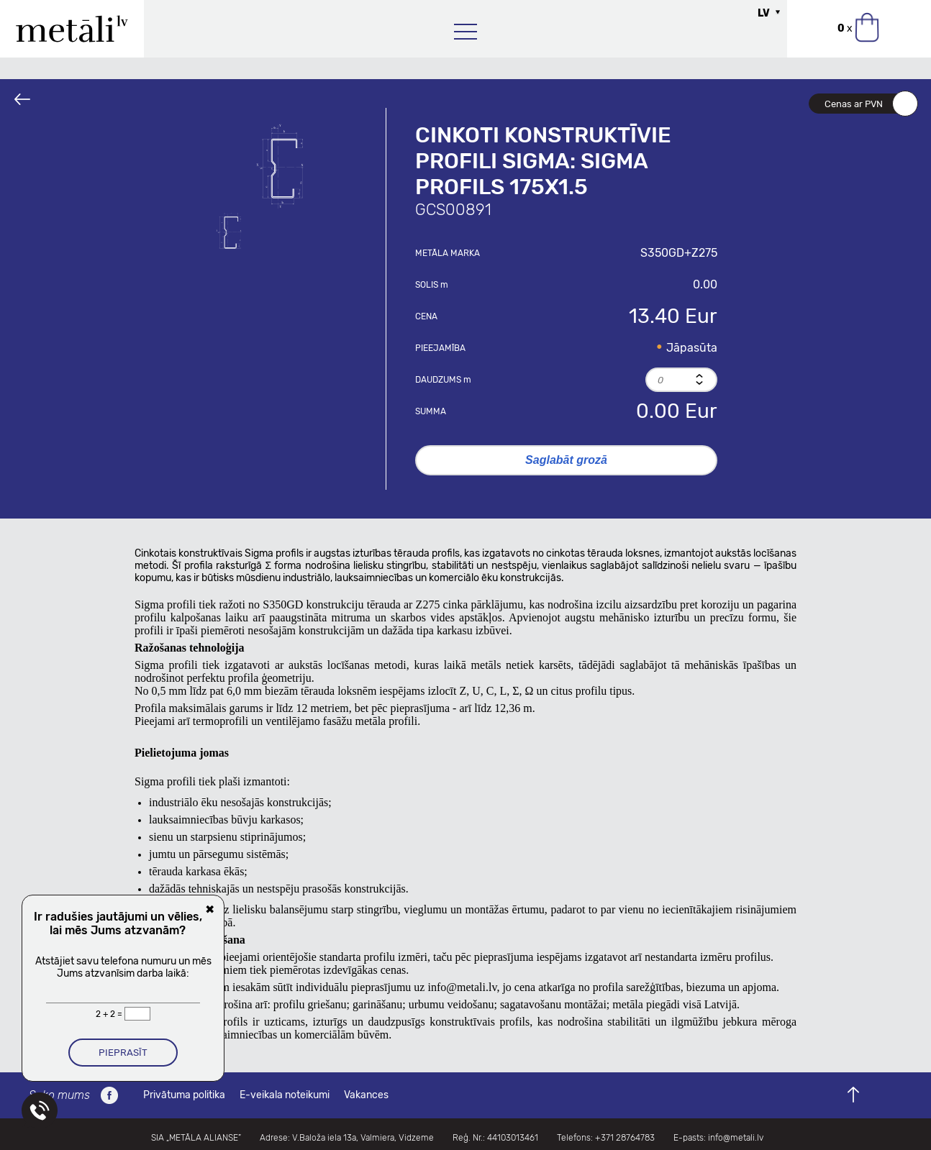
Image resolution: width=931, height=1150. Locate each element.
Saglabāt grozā (566, 460)
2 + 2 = (110, 1014)
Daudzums (443, 380)
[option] (285, 165)
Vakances (366, 1095)
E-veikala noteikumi (285, 1095)
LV (764, 13)
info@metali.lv (461, 987)
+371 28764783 (625, 1138)
